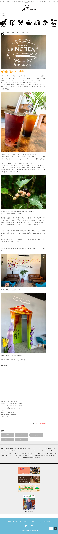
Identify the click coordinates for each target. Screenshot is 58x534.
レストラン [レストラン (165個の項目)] (34, 455)
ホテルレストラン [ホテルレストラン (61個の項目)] (11, 455)
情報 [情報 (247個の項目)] (52, 455)
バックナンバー (29, 511)
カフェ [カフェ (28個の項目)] (45, 448)
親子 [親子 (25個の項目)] (28, 457)
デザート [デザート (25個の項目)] (27, 453)
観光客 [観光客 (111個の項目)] (32, 457)
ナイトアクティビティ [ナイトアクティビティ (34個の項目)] (33, 453)
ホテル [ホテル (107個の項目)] (5, 455)
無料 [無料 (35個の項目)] (26, 457)
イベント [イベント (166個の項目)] (41, 448)
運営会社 (26, 521)
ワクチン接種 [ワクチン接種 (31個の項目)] (45, 455)
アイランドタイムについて (14, 521)
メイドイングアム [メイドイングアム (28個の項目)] (27, 455)
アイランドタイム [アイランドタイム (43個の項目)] (28, 448)
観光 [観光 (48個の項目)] (30, 457)
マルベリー (22, 439)
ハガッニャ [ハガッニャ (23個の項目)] (47, 453)
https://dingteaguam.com (10, 416)
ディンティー (7, 439)
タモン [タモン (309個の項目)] (9, 453)
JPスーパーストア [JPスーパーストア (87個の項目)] (5, 448)
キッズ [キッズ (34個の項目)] (47, 448)
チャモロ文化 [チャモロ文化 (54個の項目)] (23, 453)
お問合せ (34, 521)
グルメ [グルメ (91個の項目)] (43, 450)
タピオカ (36, 435)
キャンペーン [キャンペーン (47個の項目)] (52, 448)
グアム (7, 435)
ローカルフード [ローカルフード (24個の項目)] (40, 455)
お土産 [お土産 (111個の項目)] (22, 448)
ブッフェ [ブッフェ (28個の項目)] (54, 453)
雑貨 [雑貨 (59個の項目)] (39, 457)
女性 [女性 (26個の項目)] (49, 455)
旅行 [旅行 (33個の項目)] (24, 457)
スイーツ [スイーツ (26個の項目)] (54, 450)
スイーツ (21, 435)
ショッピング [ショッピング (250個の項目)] (48, 451)
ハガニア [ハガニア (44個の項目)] (50, 453)
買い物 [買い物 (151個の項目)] (36, 457)
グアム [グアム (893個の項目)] (6, 451)
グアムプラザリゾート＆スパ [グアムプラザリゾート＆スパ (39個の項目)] (35, 450)
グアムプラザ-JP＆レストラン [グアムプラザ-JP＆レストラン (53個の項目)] (15, 450)
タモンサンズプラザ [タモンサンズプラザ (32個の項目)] (16, 453)
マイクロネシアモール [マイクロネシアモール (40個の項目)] (20, 455)
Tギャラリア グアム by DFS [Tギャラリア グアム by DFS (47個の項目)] (15, 448)
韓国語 (48, 521)
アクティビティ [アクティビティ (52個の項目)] (35, 448)
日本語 (44, 521)
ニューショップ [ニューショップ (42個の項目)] (41, 453)
